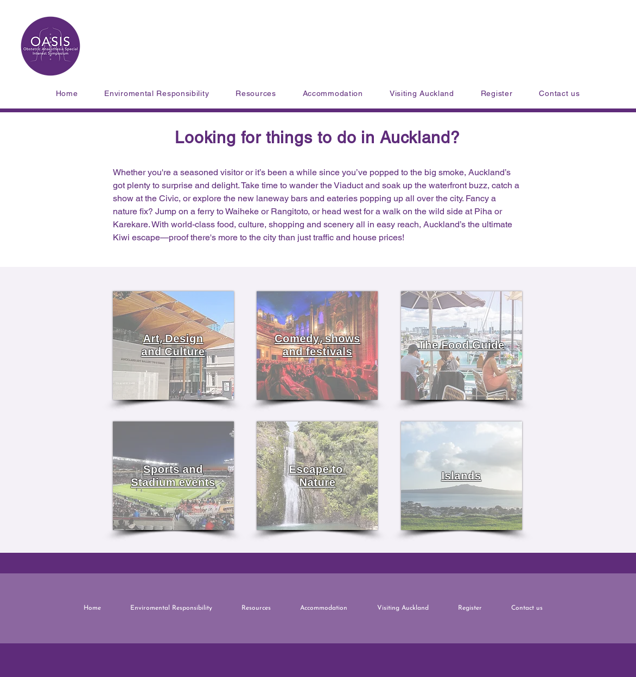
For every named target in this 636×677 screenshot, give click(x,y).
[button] (256, 93)
